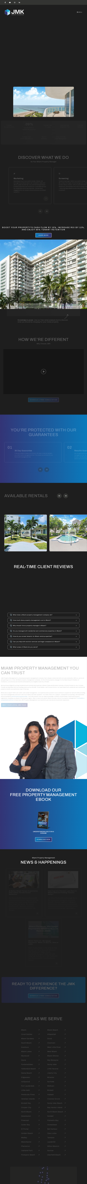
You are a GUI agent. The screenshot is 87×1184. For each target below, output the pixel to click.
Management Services (10, 63)
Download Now (43, 839)
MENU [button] (79, 12)
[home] (14, 12)
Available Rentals (8, 68)
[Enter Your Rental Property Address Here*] (38, 53)
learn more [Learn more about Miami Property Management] (43, 235)
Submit (67, 53)
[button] (5, 2)
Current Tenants (7, 77)
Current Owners (7, 72)
